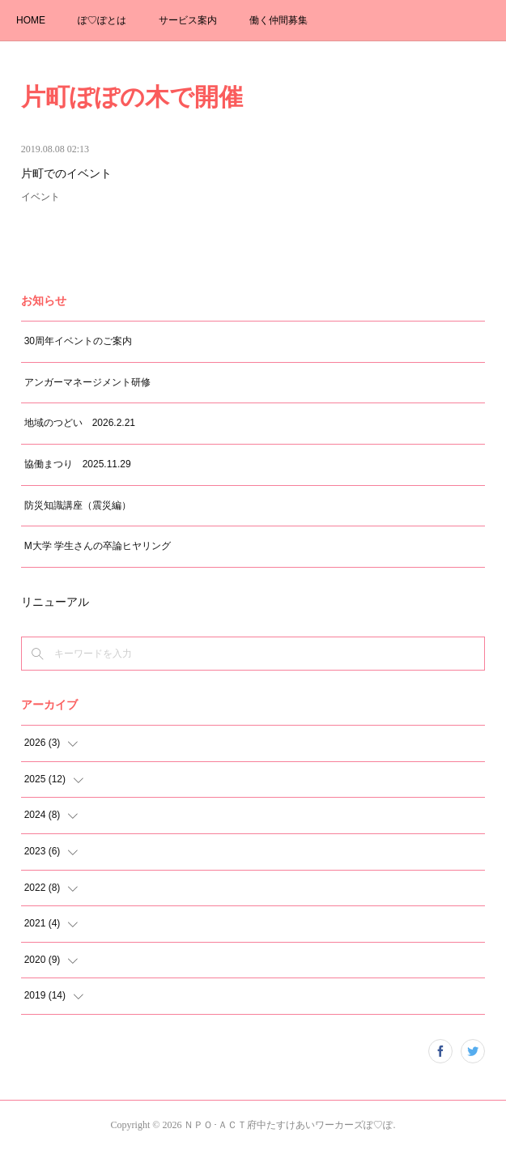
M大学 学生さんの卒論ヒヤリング (97, 546)
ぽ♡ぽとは (102, 20)
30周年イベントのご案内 (78, 341)
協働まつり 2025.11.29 (77, 464)
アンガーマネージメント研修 (87, 382)
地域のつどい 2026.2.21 (79, 422)
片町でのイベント (66, 174)
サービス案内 (188, 20)
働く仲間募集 (278, 20)
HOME (30, 20)
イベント (40, 196)
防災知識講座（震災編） (77, 505)
